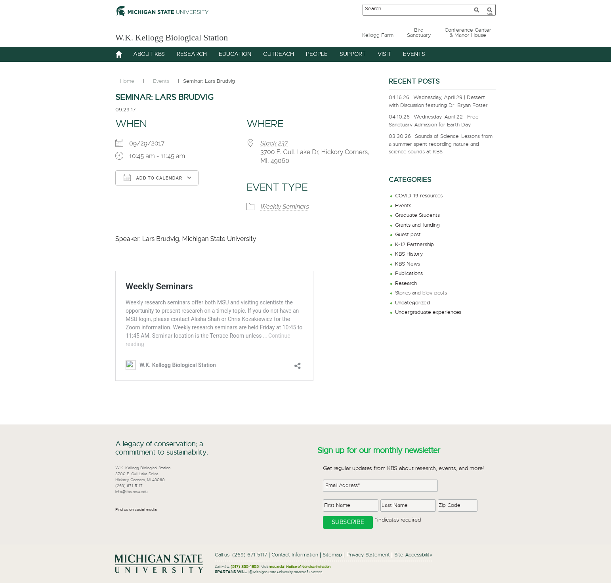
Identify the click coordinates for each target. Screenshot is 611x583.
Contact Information (294, 555)
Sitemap (332, 555)
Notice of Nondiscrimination (308, 567)
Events (403, 205)
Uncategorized (412, 303)
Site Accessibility (413, 555)
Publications (409, 273)
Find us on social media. (136, 510)
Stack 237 (274, 143)
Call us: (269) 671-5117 (241, 555)
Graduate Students (417, 215)
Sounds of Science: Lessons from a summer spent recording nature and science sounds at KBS (441, 144)
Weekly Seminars (284, 206)
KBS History (409, 254)
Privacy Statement (368, 555)
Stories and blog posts (421, 293)
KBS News (407, 264)
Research (406, 283)
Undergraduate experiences (428, 312)
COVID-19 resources (419, 196)
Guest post (408, 234)
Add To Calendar (153, 177)
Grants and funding (417, 225)
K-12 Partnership (414, 244)
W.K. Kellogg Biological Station (195, 36)
